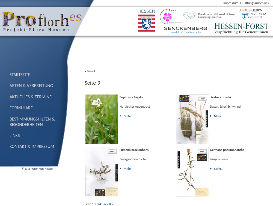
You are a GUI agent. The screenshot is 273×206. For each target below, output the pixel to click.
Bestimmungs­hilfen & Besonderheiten (32, 121)
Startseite (20, 74)
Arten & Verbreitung (31, 85)
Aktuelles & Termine (31, 96)
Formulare (21, 107)
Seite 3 (91, 71)
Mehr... (128, 116)
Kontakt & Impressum (32, 146)
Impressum (230, 3)
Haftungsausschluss (255, 3)
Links (15, 135)
